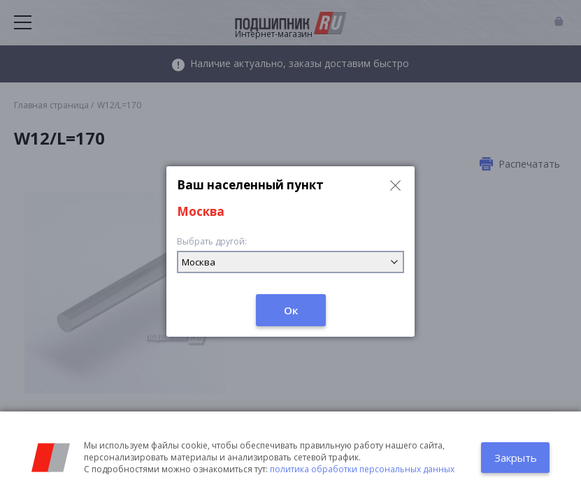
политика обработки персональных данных (362, 469)
